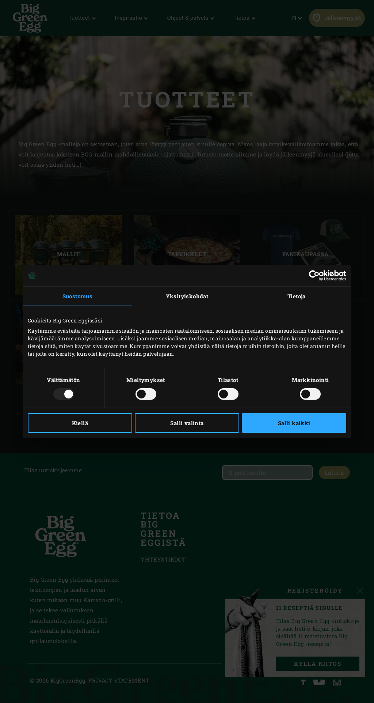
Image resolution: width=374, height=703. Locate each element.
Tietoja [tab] (296, 295)
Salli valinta (186, 423)
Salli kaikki (294, 423)
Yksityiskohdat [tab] (187, 295)
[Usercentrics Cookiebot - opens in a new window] (314, 275)
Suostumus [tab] (77, 295)
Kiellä (80, 423)
